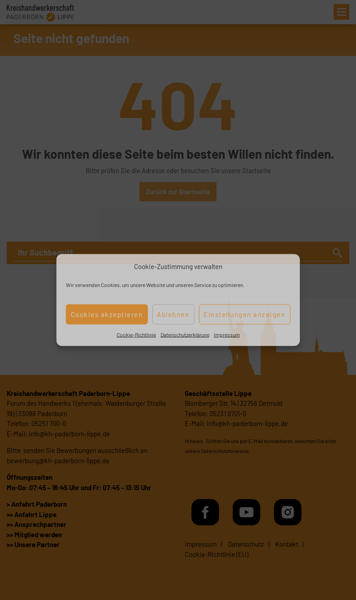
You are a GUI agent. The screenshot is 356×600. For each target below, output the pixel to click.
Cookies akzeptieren (107, 314)
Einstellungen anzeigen (244, 314)
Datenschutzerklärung (185, 334)
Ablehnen (173, 314)
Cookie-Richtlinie (136, 334)
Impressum (227, 334)
